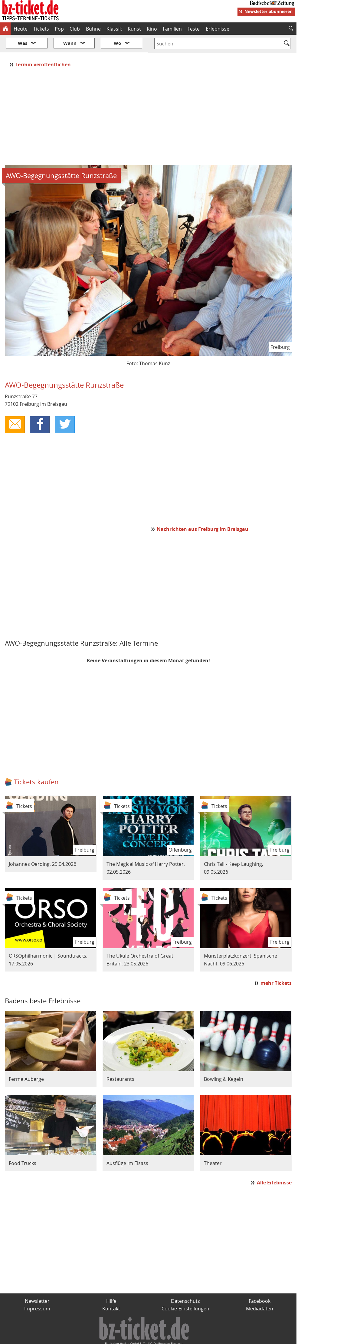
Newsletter (37, 1282)
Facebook (259, 1282)
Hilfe (111, 1282)
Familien (172, 28)
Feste (194, 28)
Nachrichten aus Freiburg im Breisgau (202, 511)
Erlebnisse (217, 28)
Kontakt (111, 1290)
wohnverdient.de (179, 1337)
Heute (21, 28)
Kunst (134, 28)
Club (75, 28)
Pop (59, 28)
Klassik (114, 28)
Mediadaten (259, 1290)
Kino (152, 28)
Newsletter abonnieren (268, 11)
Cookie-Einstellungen (185, 1290)
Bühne (93, 28)
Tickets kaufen (36, 764)
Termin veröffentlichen (43, 46)
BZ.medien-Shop (223, 1337)
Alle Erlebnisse (274, 1164)
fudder (146, 1337)
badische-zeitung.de (77, 1337)
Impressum (37, 1290)
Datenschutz (185, 1282)
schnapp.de (119, 1337)
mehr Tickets (276, 965)
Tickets (41, 28)
